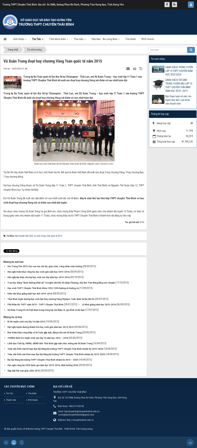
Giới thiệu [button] (20, 40)
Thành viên (11, 400)
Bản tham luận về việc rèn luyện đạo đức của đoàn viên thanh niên (178, 100)
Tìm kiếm (32, 393)
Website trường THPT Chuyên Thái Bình (44, 428)
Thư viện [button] (80, 40)
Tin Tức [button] (37, 40)
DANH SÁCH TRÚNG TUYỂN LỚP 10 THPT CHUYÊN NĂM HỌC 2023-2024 (179, 71)
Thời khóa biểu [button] (58, 40)
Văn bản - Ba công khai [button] (106, 40)
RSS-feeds (33, 400)
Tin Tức (9, 393)
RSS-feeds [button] (147, 39)
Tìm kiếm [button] (130, 39)
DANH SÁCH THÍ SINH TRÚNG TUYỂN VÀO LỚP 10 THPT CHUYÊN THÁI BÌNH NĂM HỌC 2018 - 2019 (178, 85)
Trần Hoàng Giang (84, 428)
